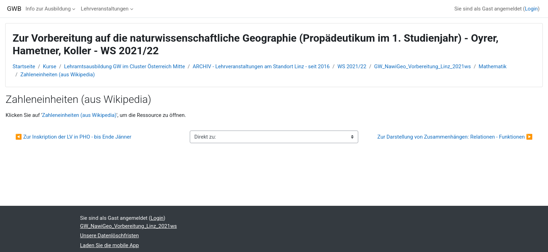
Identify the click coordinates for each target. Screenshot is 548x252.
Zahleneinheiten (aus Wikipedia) (57, 74)
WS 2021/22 (352, 66)
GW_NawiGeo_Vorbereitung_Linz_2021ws (422, 66)
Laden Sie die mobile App (109, 245)
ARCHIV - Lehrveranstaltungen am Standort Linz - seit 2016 (261, 66)
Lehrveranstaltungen (104, 9)
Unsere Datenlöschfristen (109, 235)
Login (531, 9)
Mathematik (493, 66)
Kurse (49, 66)
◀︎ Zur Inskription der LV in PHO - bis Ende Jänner (73, 137)
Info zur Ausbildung (48, 9)
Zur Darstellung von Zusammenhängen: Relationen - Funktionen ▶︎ (455, 137)
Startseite (24, 66)
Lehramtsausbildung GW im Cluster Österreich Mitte (124, 66)
